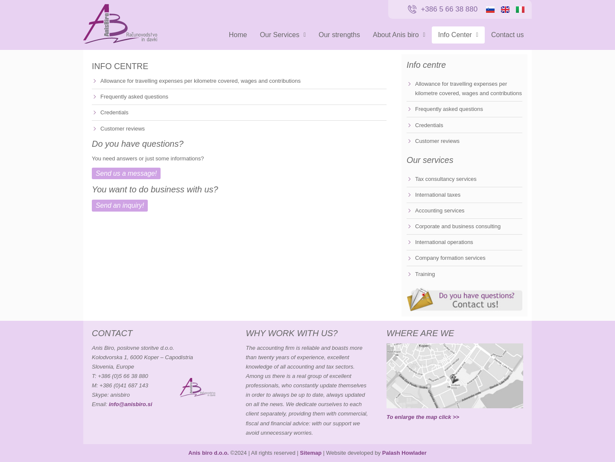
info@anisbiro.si (130, 404)
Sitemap (311, 453)
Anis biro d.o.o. (208, 453)
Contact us (507, 34)
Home (238, 34)
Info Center (458, 34)
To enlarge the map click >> (423, 417)
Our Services (283, 34)
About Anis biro (399, 34)
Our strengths (339, 34)
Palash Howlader (404, 453)
